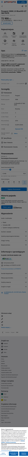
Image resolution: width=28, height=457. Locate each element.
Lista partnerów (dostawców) (6, 450)
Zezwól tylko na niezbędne (13, 453)
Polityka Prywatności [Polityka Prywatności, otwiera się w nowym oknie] (11, 442)
